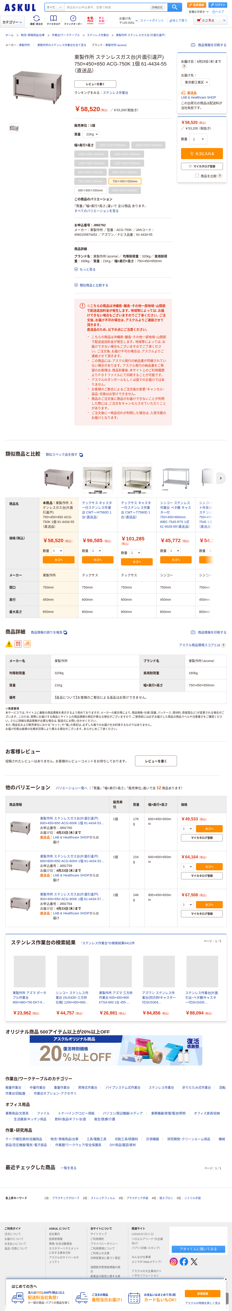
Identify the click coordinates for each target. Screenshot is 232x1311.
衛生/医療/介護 (104, 1119)
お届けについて (16, 1239)
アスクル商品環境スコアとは (202, 645)
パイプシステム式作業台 (123, 1087)
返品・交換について (18, 1248)
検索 (174, 7)
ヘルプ (220, 11)
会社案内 (56, 1234)
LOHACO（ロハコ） (145, 1234)
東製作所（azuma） (116, 45)
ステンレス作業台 (98, 35)
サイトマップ (98, 1234)
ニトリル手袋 (192, 1198)
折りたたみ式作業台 (196, 1087)
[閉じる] (226, 1279)
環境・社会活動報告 (62, 1243)
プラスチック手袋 (137, 1198)
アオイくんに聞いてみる (198, 1249)
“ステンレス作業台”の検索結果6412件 (108, 943)
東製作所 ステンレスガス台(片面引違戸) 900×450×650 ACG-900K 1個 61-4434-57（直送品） (70, 896)
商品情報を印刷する (209, 45)
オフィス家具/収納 (207, 1113)
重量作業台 (62, 1087)
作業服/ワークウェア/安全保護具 (78, 1145)
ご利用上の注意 (101, 1253)
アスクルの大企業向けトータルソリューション (147, 1273)
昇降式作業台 (87, 1087)
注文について (14, 1234)
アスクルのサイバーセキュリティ (64, 1260)
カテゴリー (12, 22)
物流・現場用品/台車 (33, 35)
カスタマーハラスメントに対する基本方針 (64, 1251)
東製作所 (24, 45)
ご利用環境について (104, 1248)
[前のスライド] (6, 977)
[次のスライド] (225, 977)
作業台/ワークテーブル (66, 35)
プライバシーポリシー (105, 1243)
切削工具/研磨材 (126, 1139)
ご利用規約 (99, 1239)
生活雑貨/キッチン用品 (30, 1119)
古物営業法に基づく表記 (105, 1260)
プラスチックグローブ (65, 1198)
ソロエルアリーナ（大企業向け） (147, 1241)
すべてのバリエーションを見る (96, 211)
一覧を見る (69, 1168)
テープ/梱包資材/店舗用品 (23, 1139)
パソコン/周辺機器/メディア (123, 1113)
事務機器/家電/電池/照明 (168, 1113)
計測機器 (152, 1139)
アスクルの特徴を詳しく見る (202, 1303)
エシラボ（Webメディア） (147, 1263)
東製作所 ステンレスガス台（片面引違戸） (141, 35)
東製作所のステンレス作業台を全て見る (61, 45)
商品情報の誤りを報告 (49, 632)
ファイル (43, 1113)
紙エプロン (166, 1198)
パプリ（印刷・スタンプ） (146, 1250)
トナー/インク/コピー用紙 (76, 1113)
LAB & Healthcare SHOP (198, 97)
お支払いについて (17, 1243)
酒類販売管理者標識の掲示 (105, 1269)
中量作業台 (38, 1087)
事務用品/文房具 (17, 1113)
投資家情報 (57, 1239)
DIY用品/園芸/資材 (123, 1145)
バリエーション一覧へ (71, 788)
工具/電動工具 (96, 1139)
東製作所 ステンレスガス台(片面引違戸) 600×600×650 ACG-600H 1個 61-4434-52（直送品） (70, 859)
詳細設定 (157, 7)
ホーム (9, 35)
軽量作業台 (13, 1087)
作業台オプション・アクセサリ (55, 1093)
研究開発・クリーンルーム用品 (188, 1139)
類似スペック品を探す (64, 455)
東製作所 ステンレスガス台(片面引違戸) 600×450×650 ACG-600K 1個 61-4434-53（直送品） (70, 821)
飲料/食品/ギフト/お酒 (70, 1119)
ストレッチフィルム (103, 1198)
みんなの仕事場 (143, 1257)
